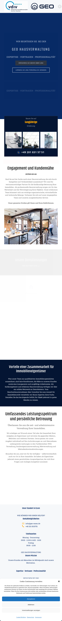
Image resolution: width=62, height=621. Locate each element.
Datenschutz (30, 617)
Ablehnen (31, 604)
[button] (59, 581)
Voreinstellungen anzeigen (31, 610)
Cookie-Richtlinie (21, 617)
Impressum (38, 617)
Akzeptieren (31, 599)
